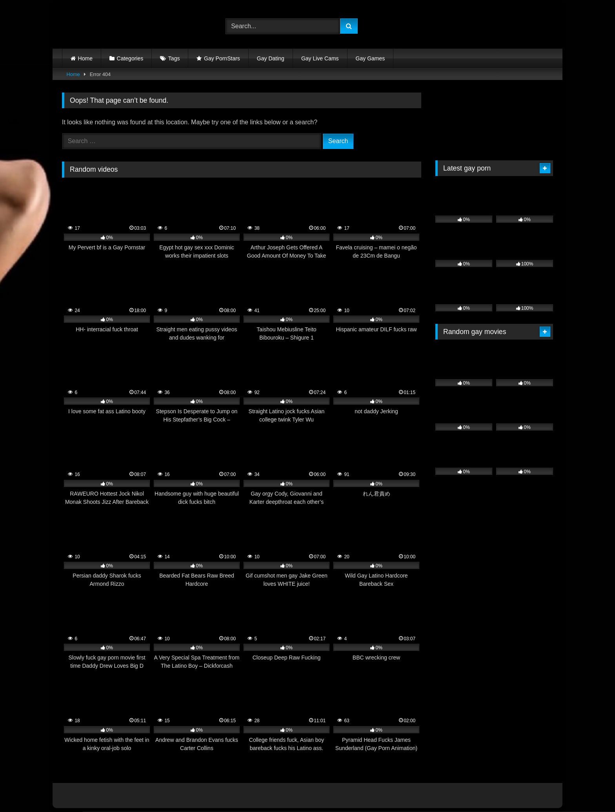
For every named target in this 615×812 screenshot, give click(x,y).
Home (85, 58)
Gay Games (370, 58)
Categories (130, 58)
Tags (174, 58)
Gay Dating (270, 58)
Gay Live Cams (320, 58)
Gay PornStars (222, 58)
